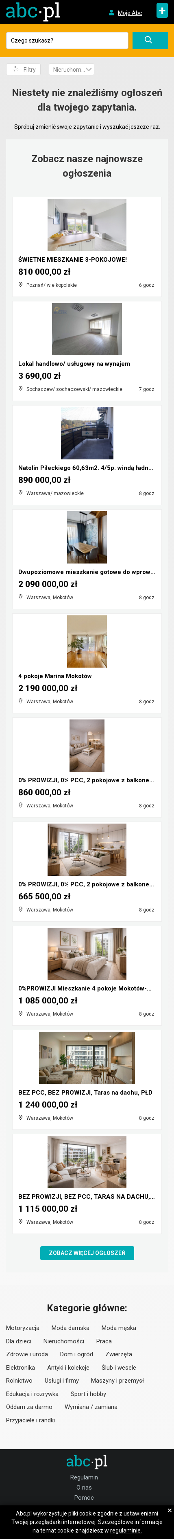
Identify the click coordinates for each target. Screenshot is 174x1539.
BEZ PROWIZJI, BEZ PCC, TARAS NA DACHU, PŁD (90, 1196)
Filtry (24, 69)
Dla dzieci (18, 1341)
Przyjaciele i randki (30, 1420)
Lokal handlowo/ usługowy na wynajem (74, 363)
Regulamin (84, 1477)
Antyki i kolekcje (68, 1367)
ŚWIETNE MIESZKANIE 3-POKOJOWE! (72, 259)
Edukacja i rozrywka (32, 1394)
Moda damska (70, 1328)
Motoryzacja (22, 1328)
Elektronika (20, 1367)
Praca (104, 1341)
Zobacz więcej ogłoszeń (87, 1253)
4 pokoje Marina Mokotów (55, 676)
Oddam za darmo (29, 1407)
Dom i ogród (76, 1354)
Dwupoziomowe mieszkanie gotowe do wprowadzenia (95, 572)
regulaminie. (126, 1530)
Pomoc (84, 1497)
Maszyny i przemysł (117, 1380)
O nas (84, 1487)
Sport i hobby (88, 1394)
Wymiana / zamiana (91, 1407)
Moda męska (119, 1328)
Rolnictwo (19, 1380)
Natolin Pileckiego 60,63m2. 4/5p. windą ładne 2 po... (94, 468)
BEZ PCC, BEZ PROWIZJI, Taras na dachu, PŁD (85, 1092)
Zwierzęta (118, 1354)
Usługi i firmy (62, 1380)
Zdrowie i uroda (27, 1354)
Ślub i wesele (119, 1367)
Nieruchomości (64, 1341)
